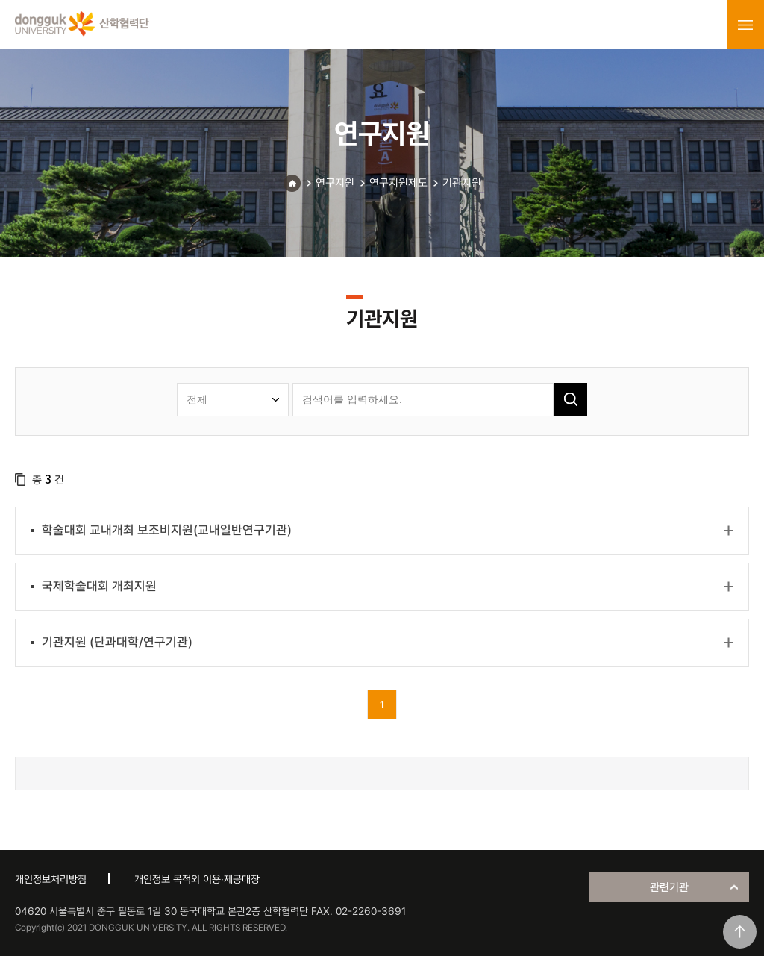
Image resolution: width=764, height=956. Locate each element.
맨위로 (740, 932)
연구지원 (335, 183)
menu (745, 25)
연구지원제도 (398, 183)
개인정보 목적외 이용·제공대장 (197, 879)
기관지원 (461, 183)
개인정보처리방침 (51, 879)
